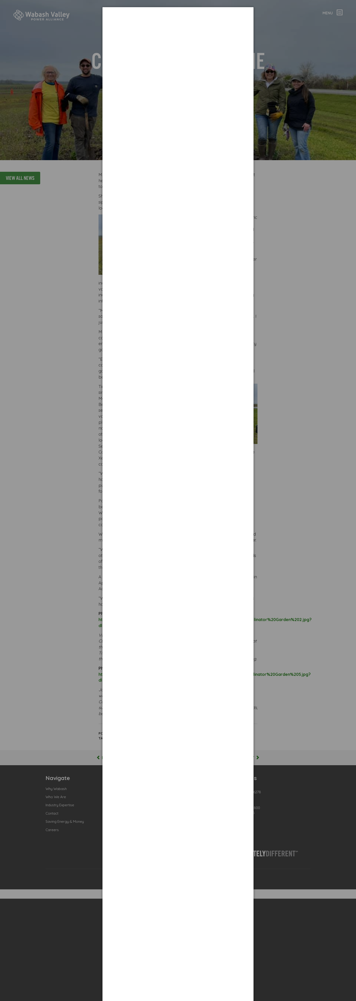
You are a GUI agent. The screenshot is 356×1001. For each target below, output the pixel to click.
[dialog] (178, 24)
